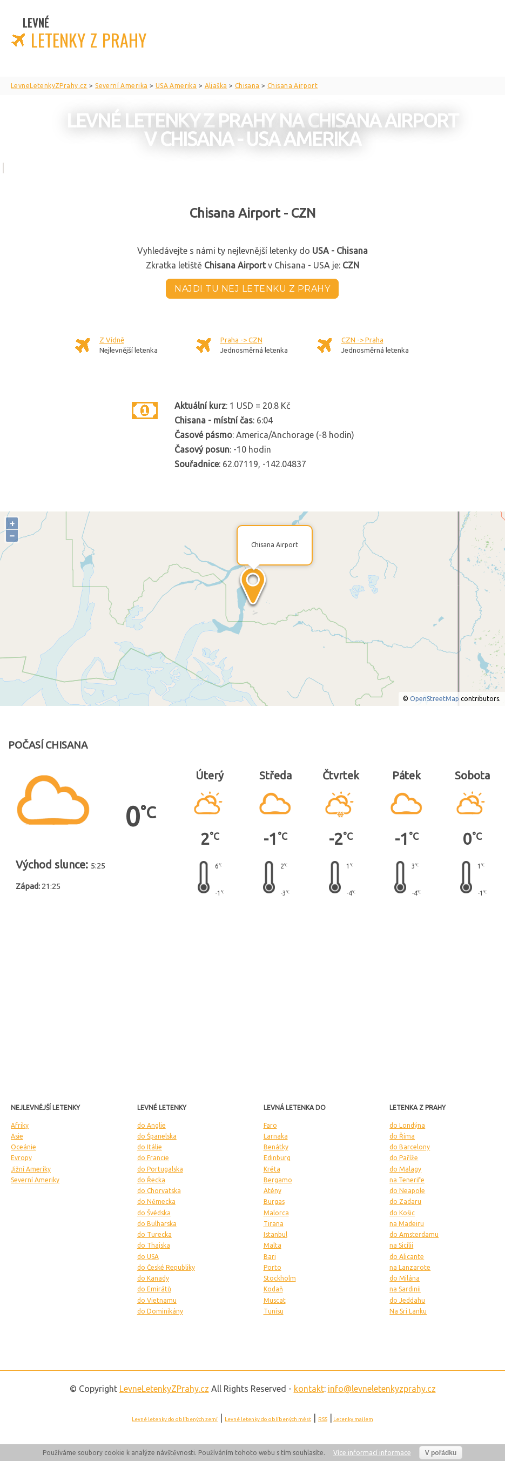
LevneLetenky (164, 1388)
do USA (148, 1256)
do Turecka (154, 1234)
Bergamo (278, 1179)
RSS (322, 1419)
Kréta (272, 1169)
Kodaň (273, 1288)
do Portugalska (160, 1169)
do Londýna (407, 1125)
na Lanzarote (409, 1267)
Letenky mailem (353, 1419)
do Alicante (406, 1256)
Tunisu (274, 1311)
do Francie (153, 1157)
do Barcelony (409, 1146)
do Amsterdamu (414, 1234)
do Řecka (151, 1179)
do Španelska (157, 1136)
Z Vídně (111, 340)
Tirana (274, 1223)
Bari (270, 1256)
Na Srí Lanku (408, 1311)
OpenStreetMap (434, 698)
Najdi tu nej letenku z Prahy (252, 289)
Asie (17, 1136)
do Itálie (149, 1146)
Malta (272, 1245)
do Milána (404, 1278)
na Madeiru (406, 1223)
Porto (272, 1267)
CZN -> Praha (362, 340)
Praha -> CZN (241, 340)
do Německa (156, 1201)
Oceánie (23, 1146)
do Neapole (407, 1190)
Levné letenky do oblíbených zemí (175, 1419)
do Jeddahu (407, 1300)
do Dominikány (160, 1311)
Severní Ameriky (35, 1179)
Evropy (21, 1157)
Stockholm (280, 1278)
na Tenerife (407, 1179)
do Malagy (405, 1169)
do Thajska (153, 1245)
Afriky (20, 1125)
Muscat (275, 1300)
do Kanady (153, 1278)
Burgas (274, 1201)
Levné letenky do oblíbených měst (268, 1419)
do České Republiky (166, 1267)
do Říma (402, 1136)
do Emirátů (154, 1288)
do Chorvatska (159, 1190)
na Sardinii (405, 1288)
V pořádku (441, 1453)
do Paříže (403, 1157)
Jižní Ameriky (31, 1169)
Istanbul (275, 1234)
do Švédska (154, 1212)
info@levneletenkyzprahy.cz (382, 1388)
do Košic (402, 1212)
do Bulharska (157, 1223)
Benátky (276, 1146)
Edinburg (277, 1157)
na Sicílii (401, 1245)
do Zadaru (405, 1201)
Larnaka (276, 1136)
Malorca (276, 1212)
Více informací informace (372, 1452)
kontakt (309, 1388)
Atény (272, 1190)
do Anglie (151, 1125)
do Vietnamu (157, 1300)
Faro (270, 1125)
